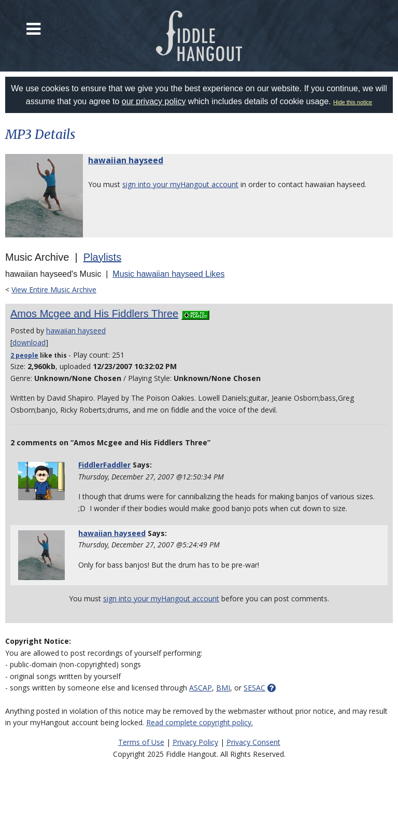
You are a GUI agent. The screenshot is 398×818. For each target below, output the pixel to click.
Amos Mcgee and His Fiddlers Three (94, 313)
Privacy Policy (195, 742)
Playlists (102, 257)
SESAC (254, 688)
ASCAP (200, 688)
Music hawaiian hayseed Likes (168, 274)
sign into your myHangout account (180, 184)
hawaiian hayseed (125, 160)
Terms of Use (141, 742)
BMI (223, 688)
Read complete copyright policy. (199, 722)
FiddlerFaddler (104, 465)
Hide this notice (352, 102)
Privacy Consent (253, 742)
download (29, 342)
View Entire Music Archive (53, 289)
